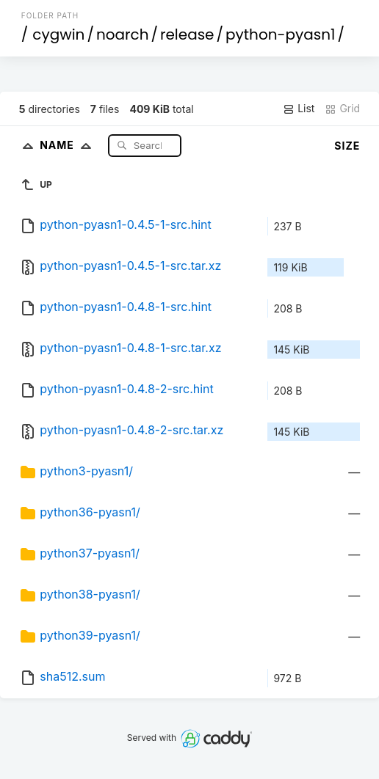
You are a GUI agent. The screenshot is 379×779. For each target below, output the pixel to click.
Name (69, 145)
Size (347, 145)
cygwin (58, 34)
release (187, 34)
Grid (342, 108)
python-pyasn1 (280, 34)
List (298, 108)
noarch (122, 34)
